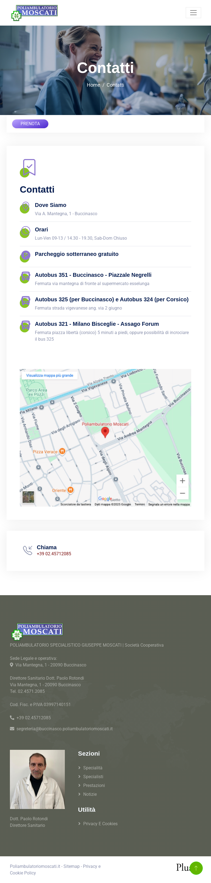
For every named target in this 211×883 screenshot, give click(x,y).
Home (93, 85)
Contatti (115, 85)
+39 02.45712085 (54, 553)
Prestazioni (94, 785)
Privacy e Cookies (100, 823)
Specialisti (93, 776)
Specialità (92, 767)
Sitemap (71, 866)
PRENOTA (30, 123)
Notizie (90, 794)
